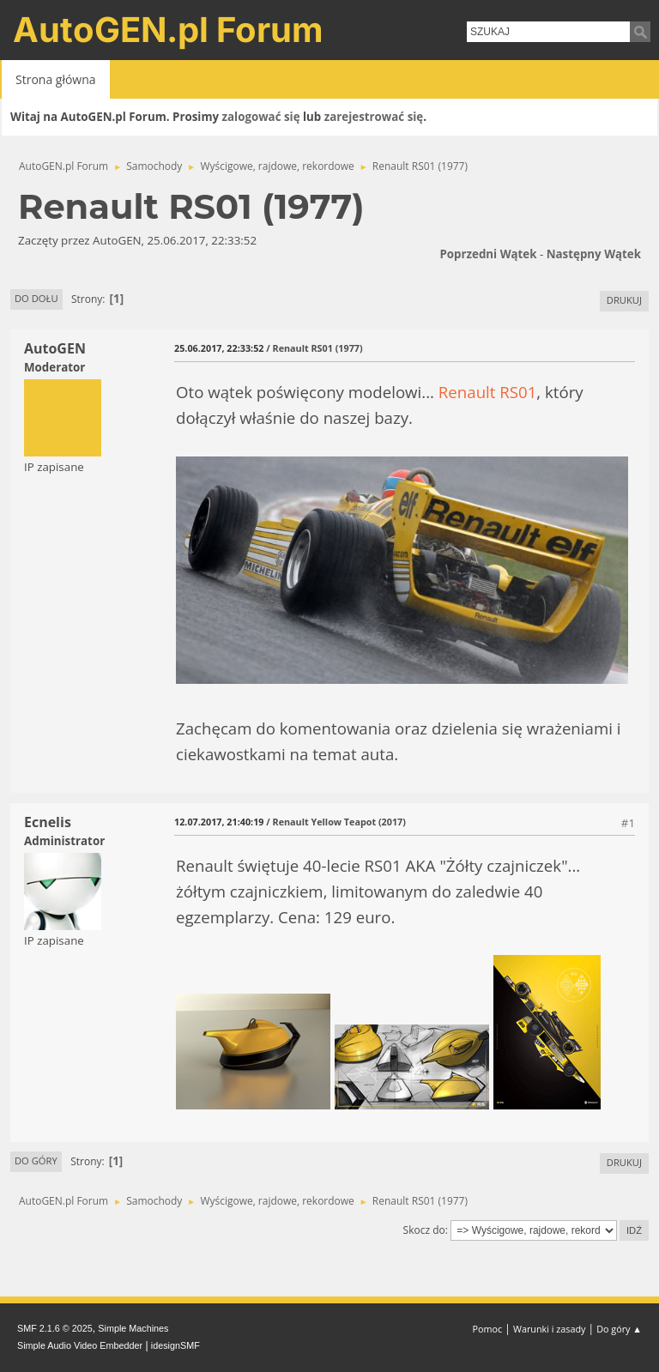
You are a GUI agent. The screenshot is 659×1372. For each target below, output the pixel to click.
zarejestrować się (373, 116)
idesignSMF (175, 1345)
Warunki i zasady (549, 1328)
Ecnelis (47, 822)
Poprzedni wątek (487, 254)
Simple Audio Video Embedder (79, 1345)
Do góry (36, 1160)
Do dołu (36, 298)
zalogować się (261, 116)
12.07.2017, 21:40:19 (218, 821)
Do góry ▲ (619, 1328)
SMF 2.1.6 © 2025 (55, 1328)
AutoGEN (55, 348)
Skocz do (424, 1230)
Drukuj (624, 299)
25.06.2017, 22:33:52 (218, 347)
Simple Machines (133, 1328)
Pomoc (488, 1328)
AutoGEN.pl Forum (168, 30)
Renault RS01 (487, 391)
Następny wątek (594, 254)
